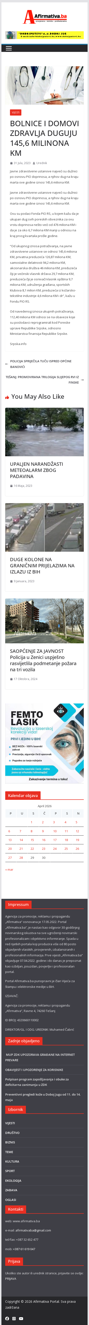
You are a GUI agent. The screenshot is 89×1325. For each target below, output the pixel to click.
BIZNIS (10, 1142)
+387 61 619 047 (24, 1249)
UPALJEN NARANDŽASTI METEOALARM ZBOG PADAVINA (36, 470)
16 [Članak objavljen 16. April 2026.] (43, 840)
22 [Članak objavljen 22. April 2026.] (32, 848)
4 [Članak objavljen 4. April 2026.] (65, 822)
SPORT (10, 1171)
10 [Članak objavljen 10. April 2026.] (54, 831)
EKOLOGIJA (13, 1180)
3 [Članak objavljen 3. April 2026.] (54, 822)
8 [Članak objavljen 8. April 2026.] (31, 831)
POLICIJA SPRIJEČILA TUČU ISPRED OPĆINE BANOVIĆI (38, 364)
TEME (9, 1152)
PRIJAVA (10, 1278)
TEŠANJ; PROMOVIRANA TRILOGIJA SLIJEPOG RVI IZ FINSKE (45, 380)
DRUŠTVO (12, 1133)
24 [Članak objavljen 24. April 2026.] (54, 848)
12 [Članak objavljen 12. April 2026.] (77, 831)
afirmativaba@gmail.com (33, 1230)
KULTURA (12, 1161)
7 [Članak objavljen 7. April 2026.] (20, 831)
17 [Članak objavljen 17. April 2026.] (54, 840)
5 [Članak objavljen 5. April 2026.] (76, 822)
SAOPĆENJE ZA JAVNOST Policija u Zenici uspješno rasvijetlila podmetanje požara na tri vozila (43, 660)
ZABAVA (11, 1190)
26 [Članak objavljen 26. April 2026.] (77, 848)
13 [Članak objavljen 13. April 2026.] (10, 840)
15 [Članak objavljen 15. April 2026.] (32, 840)
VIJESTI (15, 112)
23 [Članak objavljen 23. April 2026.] (43, 848)
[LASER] (44, 706)
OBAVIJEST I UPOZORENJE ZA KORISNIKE (34, 1070)
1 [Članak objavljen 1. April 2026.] (31, 822)
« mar (9, 869)
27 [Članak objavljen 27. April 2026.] (10, 857)
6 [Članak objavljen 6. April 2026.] (9, 831)
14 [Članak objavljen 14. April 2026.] (21, 840)
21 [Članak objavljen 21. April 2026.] (21, 848)
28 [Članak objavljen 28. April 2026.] (21, 857)
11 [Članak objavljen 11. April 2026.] (66, 831)
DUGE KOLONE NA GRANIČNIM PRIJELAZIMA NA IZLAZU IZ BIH (42, 565)
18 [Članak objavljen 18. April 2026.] (66, 840)
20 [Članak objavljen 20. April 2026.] (10, 848)
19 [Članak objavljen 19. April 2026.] (77, 840)
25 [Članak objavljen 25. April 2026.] (66, 848)
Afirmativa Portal (46, 1301)
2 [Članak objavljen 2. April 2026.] (43, 822)
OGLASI (10, 1200)
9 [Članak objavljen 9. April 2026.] (43, 831)
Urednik (41, 163)
